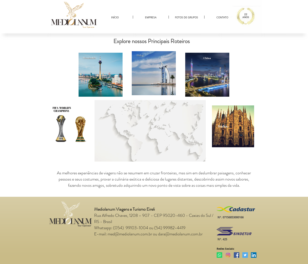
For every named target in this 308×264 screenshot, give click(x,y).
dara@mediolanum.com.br (180, 234)
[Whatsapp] (219, 255)
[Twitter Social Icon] (245, 255)
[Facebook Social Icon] (236, 255)
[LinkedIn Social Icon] (253, 255)
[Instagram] (228, 255)
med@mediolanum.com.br (130, 234)
